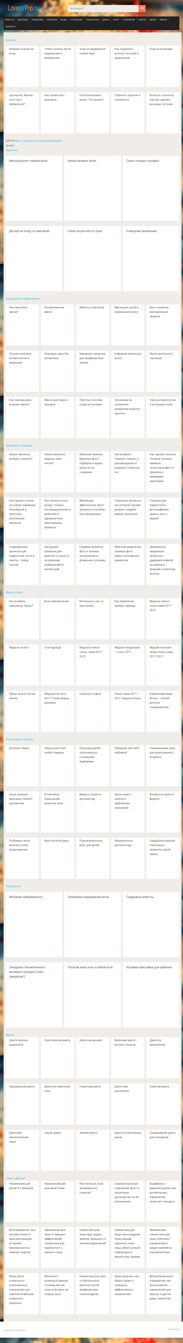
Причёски (52, 20)
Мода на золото (19, 647)
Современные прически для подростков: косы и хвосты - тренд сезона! (21, 555)
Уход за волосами (161, 49)
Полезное (10, 27)
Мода (64, 20)
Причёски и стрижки (19, 445)
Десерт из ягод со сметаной (29, 231)
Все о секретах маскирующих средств (159, 312)
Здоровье (22, 20)
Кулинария (129, 20)
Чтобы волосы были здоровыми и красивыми (57, 53)
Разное (163, 20)
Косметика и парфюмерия (23, 298)
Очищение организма (141, 231)
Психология (92, 20)
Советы (142, 20)
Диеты (105, 20)
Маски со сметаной (91, 307)
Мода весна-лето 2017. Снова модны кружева (56, 698)
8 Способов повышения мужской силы (53, 799)
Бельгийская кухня (56, 601)
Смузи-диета (52, 1132)
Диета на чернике (90, 1040)
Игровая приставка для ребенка (149, 967)
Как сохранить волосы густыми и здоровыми (126, 53)
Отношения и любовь (19, 739)
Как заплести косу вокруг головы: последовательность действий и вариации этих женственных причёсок (57, 514)
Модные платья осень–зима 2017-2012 (91, 652)
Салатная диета (159, 1086)
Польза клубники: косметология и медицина (20, 358)
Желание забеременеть (26, 897)
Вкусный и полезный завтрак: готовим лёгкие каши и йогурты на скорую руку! (56, 1285)
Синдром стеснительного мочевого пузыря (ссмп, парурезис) (27, 971)
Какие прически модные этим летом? (54, 459)
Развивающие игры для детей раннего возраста (162, 752)
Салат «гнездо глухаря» (142, 160)
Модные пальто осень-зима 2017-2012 (161, 606)
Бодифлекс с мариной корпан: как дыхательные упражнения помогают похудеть (163, 1192)
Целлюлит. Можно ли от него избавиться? (21, 100)
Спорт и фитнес (15, 1178)
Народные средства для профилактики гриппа (92, 358)
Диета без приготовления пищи (18, 1137)
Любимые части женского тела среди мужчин (19, 845)
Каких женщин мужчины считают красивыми (21, 799)
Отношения (76, 20)
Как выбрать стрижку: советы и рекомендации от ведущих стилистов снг (127, 463)
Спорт (116, 20)
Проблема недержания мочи (88, 897)
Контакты (174, 1329)
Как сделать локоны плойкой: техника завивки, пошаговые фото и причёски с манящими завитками (163, 468)
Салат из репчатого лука (85, 231)
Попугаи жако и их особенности (90, 967)
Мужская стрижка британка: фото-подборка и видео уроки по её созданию (91, 463)
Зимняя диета (88, 1132)
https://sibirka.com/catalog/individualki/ (38, 140)
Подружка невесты (140, 897)
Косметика (37, 20)
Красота (9, 20)
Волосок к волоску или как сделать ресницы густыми (162, 100)
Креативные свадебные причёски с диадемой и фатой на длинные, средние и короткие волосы (162, 560)
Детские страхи (19, 748)
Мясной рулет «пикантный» (28, 160)
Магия (153, 20)
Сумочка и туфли (90, 693)
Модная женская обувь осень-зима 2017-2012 (161, 652)
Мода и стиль (14, 592)
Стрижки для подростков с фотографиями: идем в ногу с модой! (159, 509)
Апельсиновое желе (82, 160)
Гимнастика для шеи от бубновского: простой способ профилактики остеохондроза (92, 1285)
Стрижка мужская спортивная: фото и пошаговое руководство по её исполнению (127, 1192)
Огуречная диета (90, 1086)
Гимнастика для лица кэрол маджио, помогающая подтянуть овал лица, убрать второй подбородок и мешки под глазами (128, 1243)
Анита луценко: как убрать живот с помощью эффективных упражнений (127, 1285)
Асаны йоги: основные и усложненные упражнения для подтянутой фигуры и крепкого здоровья (21, 1290)
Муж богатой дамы (56, 840)
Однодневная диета (21, 1086)
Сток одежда (52, 647)
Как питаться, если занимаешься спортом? (91, 1188)
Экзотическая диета (57, 1040)
